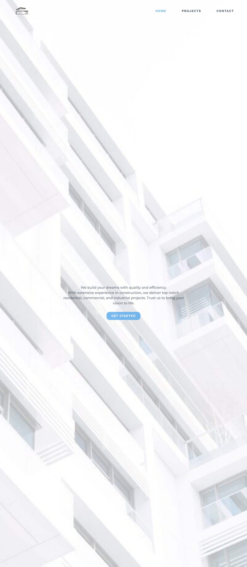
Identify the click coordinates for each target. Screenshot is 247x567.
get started (123, 329)
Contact (225, 11)
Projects (191, 11)
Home (161, 11)
